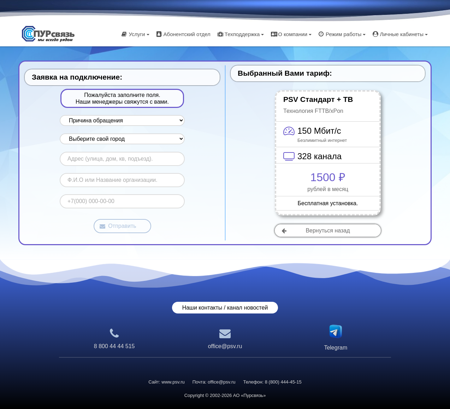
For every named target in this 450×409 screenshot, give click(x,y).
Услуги (135, 34)
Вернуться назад (315, 230)
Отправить (118, 226)
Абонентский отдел (183, 34)
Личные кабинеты (400, 34)
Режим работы (342, 34)
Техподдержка (241, 34)
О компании (291, 34)
